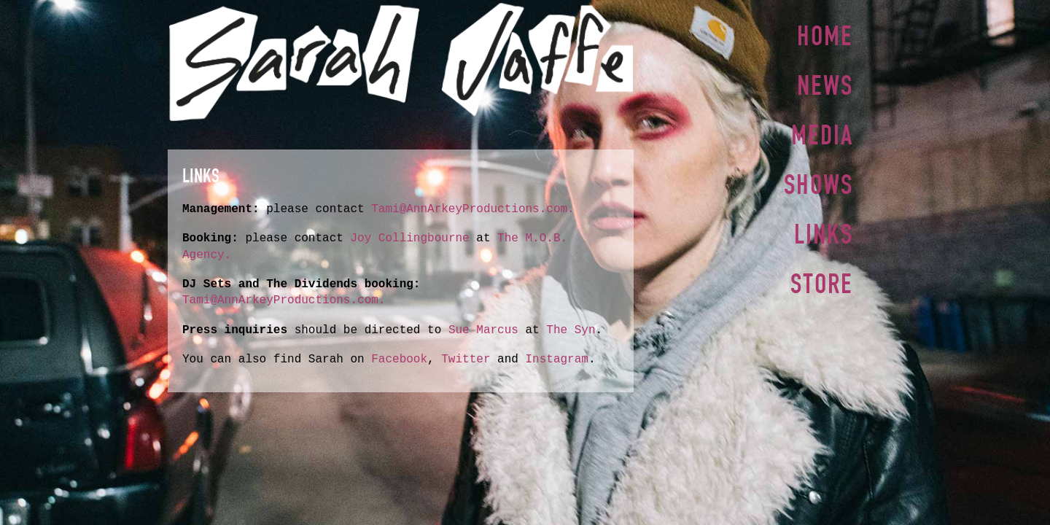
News (825, 84)
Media (822, 132)
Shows (818, 180)
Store (821, 276)
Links (823, 228)
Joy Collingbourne (413, 238)
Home (825, 36)
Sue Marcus (483, 330)
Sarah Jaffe (401, 62)
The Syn (570, 330)
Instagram (556, 359)
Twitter (465, 359)
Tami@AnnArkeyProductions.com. (472, 209)
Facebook (399, 359)
